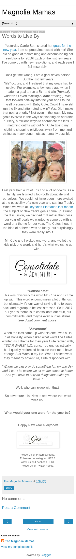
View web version (38, 529)
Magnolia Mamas (28, 12)
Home (38, 521)
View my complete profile (17, 546)
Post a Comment (16, 507)
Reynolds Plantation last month (51, 207)
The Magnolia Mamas (19, 541)
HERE (51, 454)
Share (9, 487)
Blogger (46, 555)
